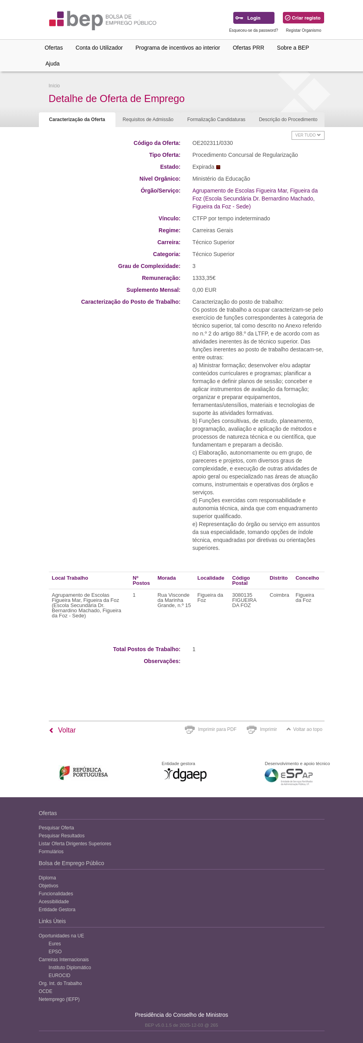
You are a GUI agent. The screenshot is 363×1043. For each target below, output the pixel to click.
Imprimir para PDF (217, 729)
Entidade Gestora (57, 909)
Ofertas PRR (248, 47)
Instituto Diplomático (70, 967)
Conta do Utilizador (99, 47)
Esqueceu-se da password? (253, 30)
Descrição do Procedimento (288, 119)
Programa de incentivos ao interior (177, 47)
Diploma (47, 878)
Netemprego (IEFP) (59, 999)
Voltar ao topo (304, 729)
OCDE (45, 991)
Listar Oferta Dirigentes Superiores (75, 843)
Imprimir (268, 729)
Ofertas (54, 47)
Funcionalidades (56, 893)
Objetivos (49, 886)
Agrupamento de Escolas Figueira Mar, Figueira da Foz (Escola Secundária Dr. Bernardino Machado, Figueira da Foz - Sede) (255, 198)
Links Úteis (52, 921)
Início (54, 86)
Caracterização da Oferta (77, 119)
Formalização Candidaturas (216, 119)
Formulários (51, 851)
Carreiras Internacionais (64, 959)
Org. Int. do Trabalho (60, 983)
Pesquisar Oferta (56, 828)
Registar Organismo (303, 30)
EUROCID (60, 975)
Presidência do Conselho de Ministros (181, 1015)
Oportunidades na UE (61, 936)
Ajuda (53, 63)
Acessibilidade (54, 901)
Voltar (62, 730)
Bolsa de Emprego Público (71, 863)
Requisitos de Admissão (148, 119)
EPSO (55, 951)
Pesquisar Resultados (62, 836)
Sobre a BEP (293, 47)
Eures (55, 944)
